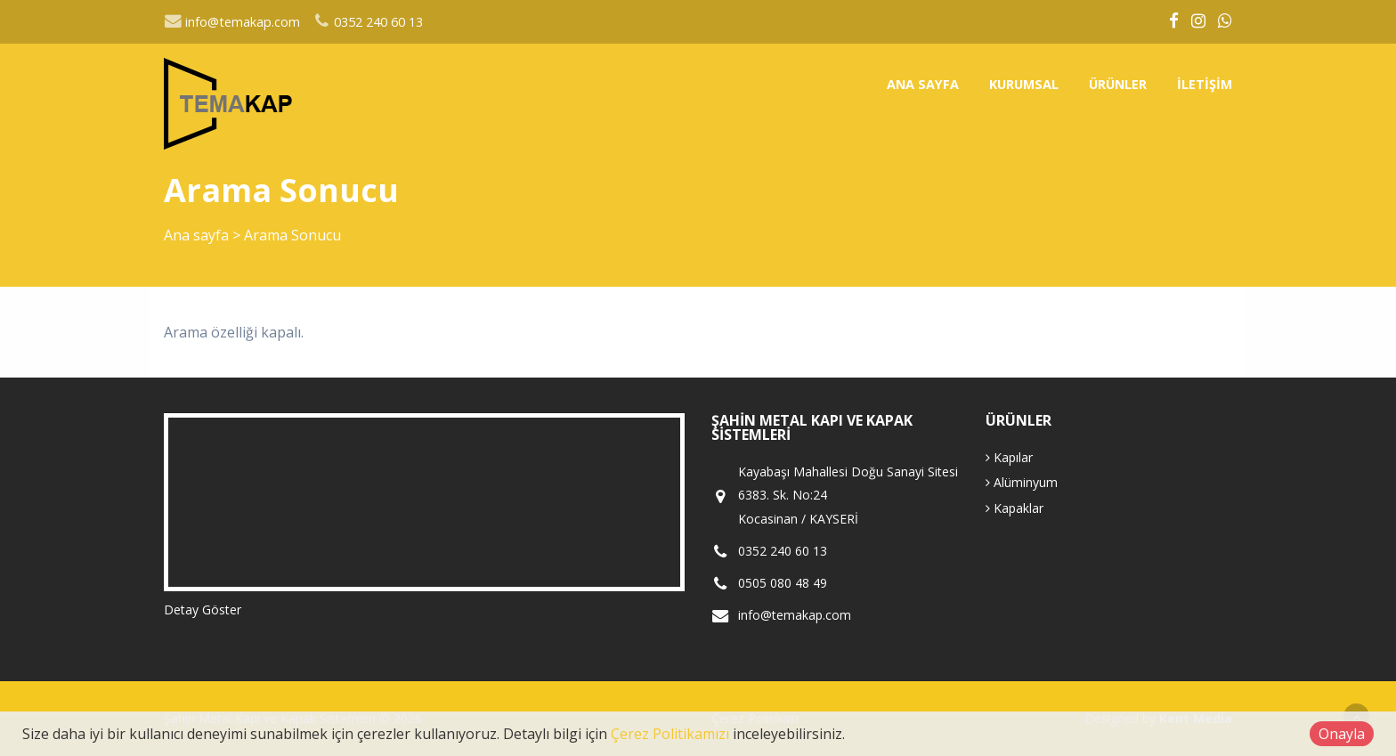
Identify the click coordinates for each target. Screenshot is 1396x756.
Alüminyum (1022, 482)
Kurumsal (1024, 84)
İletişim (1204, 84)
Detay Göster (202, 609)
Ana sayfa (923, 84)
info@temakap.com (232, 21)
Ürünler (1118, 84)
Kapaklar (1014, 508)
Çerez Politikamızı (670, 734)
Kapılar (1009, 457)
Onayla (1342, 734)
